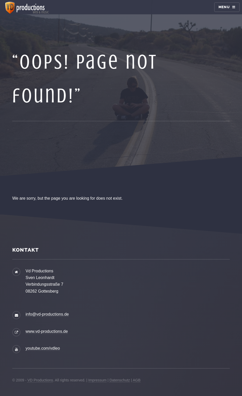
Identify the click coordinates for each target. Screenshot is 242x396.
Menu (224, 7)
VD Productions (40, 380)
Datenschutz (119, 380)
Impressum (97, 380)
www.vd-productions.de (47, 331)
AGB (136, 380)
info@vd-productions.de (47, 314)
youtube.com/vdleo (43, 348)
